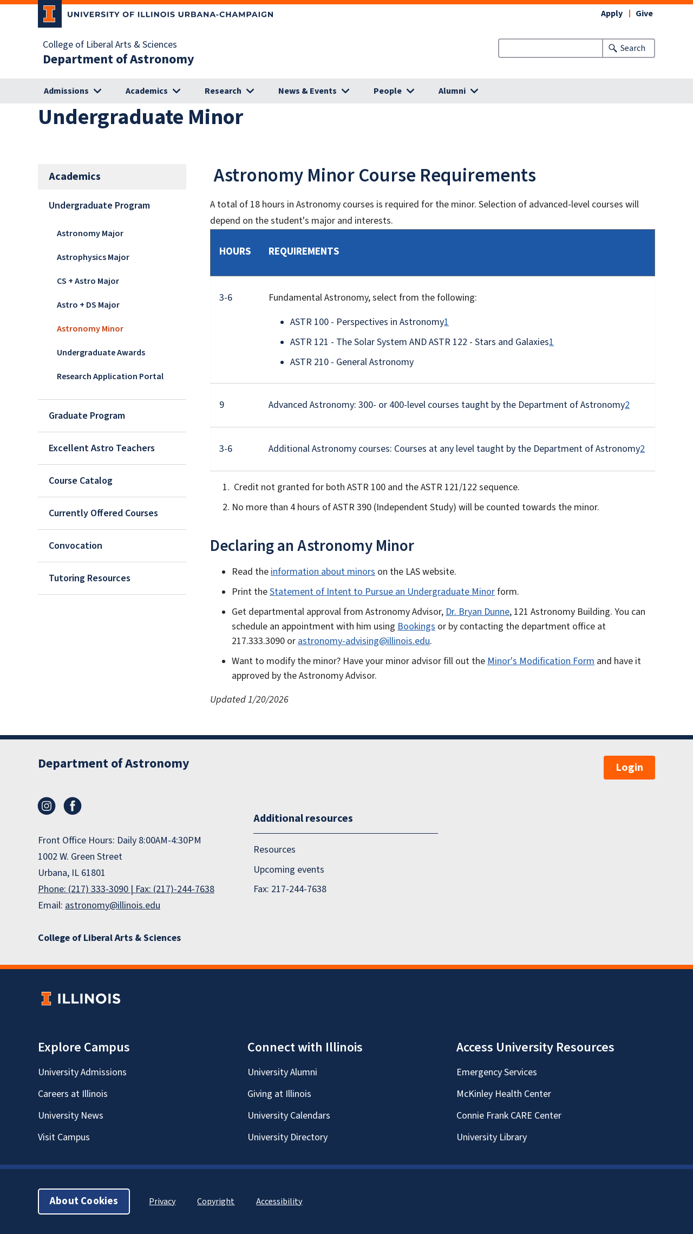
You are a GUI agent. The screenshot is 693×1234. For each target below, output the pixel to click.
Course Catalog (81, 481)
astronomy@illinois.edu (112, 905)
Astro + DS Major (88, 305)
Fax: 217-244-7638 (289, 889)
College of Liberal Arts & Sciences (110, 44)
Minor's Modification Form (540, 661)
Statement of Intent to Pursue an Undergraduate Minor (382, 592)
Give (644, 14)
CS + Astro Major (88, 281)
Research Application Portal (110, 376)
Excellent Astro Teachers (102, 448)
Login (629, 767)
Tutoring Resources (89, 578)
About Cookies (84, 1201)
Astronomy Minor (90, 329)
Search (632, 48)
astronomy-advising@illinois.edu (364, 641)
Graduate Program (87, 416)
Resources (274, 849)
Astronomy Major (90, 233)
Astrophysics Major (93, 257)
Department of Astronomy (118, 59)
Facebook (72, 806)
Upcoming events (288, 869)
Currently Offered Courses (103, 513)
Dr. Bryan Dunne (477, 612)
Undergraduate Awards (101, 353)
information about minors (323, 572)
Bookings (416, 626)
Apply (612, 14)
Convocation (75, 546)
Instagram (46, 806)
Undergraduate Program (99, 205)
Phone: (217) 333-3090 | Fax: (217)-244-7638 (126, 889)
